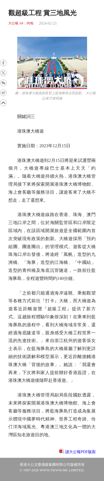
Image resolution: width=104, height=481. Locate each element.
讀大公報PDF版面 (80, 452)
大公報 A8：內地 (20, 23)
